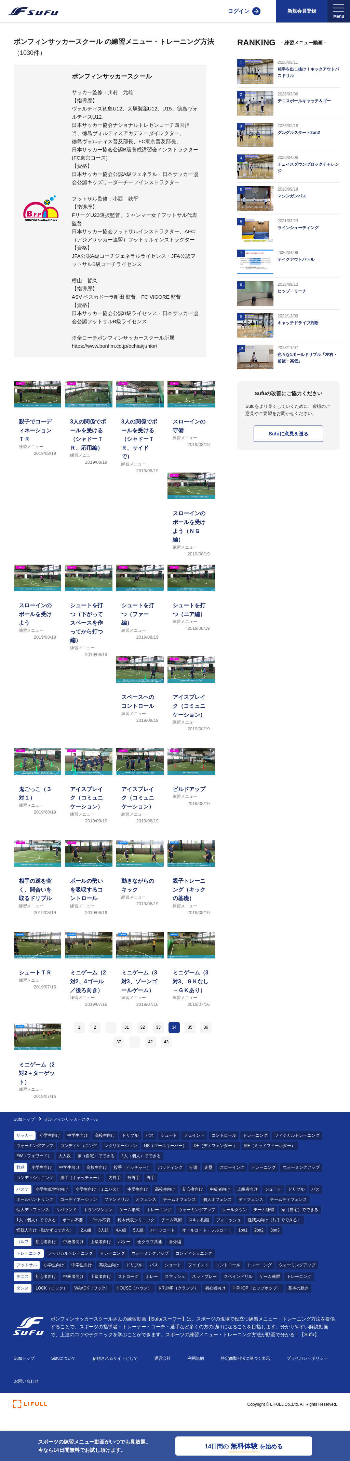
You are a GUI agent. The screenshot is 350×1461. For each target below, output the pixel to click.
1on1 (242, 1230)
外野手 (133, 1177)
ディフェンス (251, 1199)
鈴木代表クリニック (136, 1220)
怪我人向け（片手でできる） (274, 1220)
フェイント (194, 1135)
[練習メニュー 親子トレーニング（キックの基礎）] (191, 882)
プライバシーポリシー (307, 1358)
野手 (151, 1177)
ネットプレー (204, 1276)
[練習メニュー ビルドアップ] (191, 790)
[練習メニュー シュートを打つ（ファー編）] (140, 607)
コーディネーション (78, 1199)
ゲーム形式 (129, 1209)
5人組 (138, 1230)
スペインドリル (238, 1276)
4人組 (121, 1230)
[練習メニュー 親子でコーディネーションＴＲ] (37, 423)
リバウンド (66, 1209)
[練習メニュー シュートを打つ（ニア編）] (191, 607)
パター (124, 1241)
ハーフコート (162, 1230)
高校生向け (105, 1135)
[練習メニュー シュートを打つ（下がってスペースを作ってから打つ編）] (88, 607)
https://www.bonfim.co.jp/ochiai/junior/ (114, 346)
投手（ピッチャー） (132, 1167)
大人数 (64, 1155)
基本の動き (298, 1288)
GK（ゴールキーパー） (165, 1145)
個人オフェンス (217, 1199)
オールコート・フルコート (206, 1230)
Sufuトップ (24, 1119)
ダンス (22, 1288)
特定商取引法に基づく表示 (245, 1358)
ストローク (128, 1276)
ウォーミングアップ (34, 1145)
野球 (20, 1167)
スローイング (232, 1167)
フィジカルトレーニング (297, 1135)
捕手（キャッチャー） (80, 1177)
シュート (169, 1135)
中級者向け (220, 1189)
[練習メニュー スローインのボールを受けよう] (37, 607)
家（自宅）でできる (96, 1155)
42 (150, 1042)
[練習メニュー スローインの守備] (191, 423)
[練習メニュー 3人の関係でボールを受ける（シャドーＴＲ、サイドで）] (140, 423)
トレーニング (255, 1135)
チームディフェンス (288, 1199)
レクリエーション (120, 1145)
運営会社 (162, 1358)
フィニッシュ (228, 1220)
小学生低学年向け (52, 1189)
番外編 (175, 1241)
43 (166, 1042)
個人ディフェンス (32, 1209)
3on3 (275, 1230)
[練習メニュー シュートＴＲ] (37, 974)
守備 (193, 1167)
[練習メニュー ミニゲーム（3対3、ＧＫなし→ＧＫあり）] (191, 974)
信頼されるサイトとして (115, 1358)
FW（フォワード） (34, 1155)
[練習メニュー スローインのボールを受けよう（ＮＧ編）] (191, 515)
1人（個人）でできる (141, 1155)
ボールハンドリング (34, 1199)
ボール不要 (73, 1220)
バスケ (22, 1189)
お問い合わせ (26, 1381)
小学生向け (50, 1135)
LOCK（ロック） (51, 1288)
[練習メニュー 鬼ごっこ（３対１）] (37, 790)
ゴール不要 (100, 1220)
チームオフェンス (179, 1199)
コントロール (224, 1135)
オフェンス (146, 1199)
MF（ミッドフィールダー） (269, 1145)
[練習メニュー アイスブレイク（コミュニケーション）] (191, 698)
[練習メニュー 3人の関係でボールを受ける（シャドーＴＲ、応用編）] (88, 423)
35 (190, 1027)
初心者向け (193, 1189)
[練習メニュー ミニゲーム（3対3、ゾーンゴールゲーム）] (140, 974)
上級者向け (247, 1189)
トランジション (98, 1209)
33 (158, 1027)
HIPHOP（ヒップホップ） (256, 1288)
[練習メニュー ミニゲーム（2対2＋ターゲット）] (37, 1066)
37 (119, 1042)
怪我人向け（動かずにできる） (45, 1230)
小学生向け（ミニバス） (98, 1189)
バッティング (170, 1167)
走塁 (208, 1167)
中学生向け (77, 1135)
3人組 (103, 1230)
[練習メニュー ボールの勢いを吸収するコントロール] (88, 882)
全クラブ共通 (149, 1241)
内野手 (114, 1177)
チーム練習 (264, 1209)
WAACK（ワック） (92, 1288)
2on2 (259, 1230)
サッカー (24, 1135)
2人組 (86, 1230)
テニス (22, 1276)
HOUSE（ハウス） (134, 1288)
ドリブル (130, 1135)
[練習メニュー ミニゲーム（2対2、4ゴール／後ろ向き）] (88, 974)
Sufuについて (63, 1358)
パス (150, 1135)
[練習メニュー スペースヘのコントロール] (140, 698)
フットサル (26, 1265)
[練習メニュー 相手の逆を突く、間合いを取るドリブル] (37, 882)
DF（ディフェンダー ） (215, 1145)
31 (126, 1027)
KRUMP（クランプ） (178, 1288)
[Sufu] (29, 11)
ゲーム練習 (269, 1276)
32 (142, 1027)
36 (206, 1027)
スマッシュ (175, 1276)
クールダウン (234, 1209)
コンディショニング (78, 1145)
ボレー (152, 1276)
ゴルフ (22, 1241)
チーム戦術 (171, 1220)
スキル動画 (199, 1220)
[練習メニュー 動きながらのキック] (140, 882)
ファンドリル (116, 1199)
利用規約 (196, 1358)
